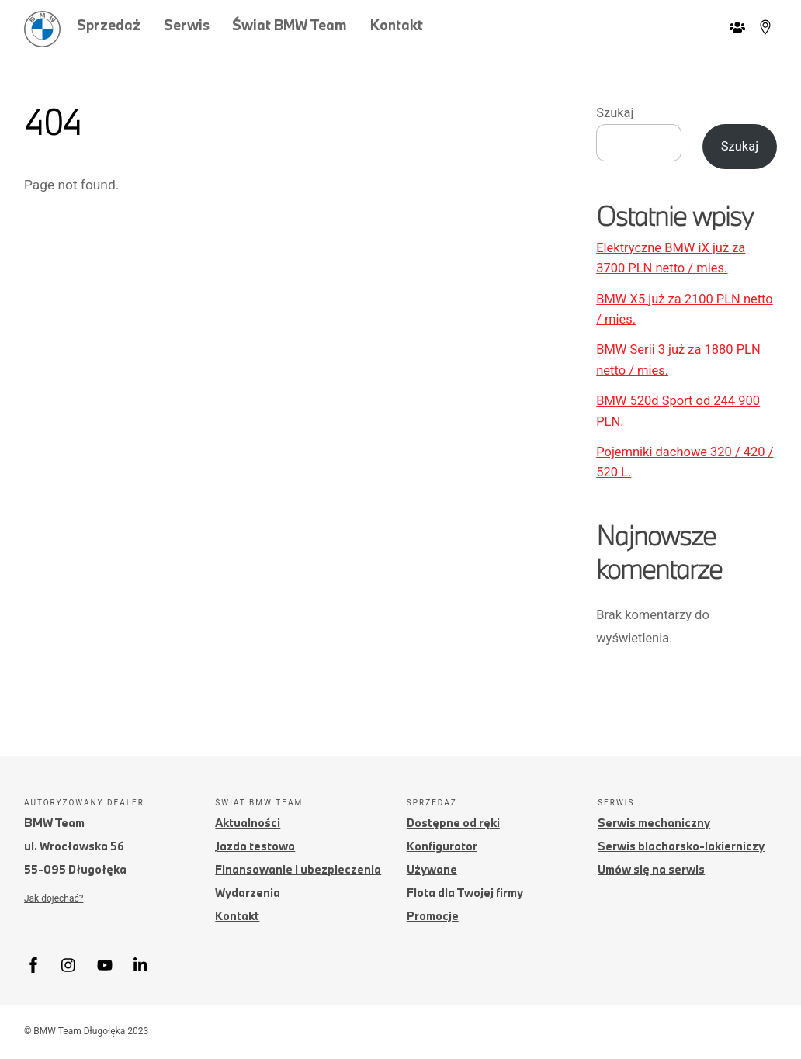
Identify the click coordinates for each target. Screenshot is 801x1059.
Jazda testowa (255, 846)
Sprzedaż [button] (108, 25)
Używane (432, 869)
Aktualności (247, 822)
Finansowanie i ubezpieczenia (298, 869)
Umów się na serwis (651, 869)
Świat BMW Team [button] (289, 25)
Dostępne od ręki (453, 822)
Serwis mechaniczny (654, 822)
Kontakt (396, 25)
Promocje (433, 915)
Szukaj (614, 113)
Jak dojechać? (53, 898)
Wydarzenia (247, 892)
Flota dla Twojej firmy (465, 892)
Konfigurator (442, 846)
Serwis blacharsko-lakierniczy (681, 846)
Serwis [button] (187, 25)
